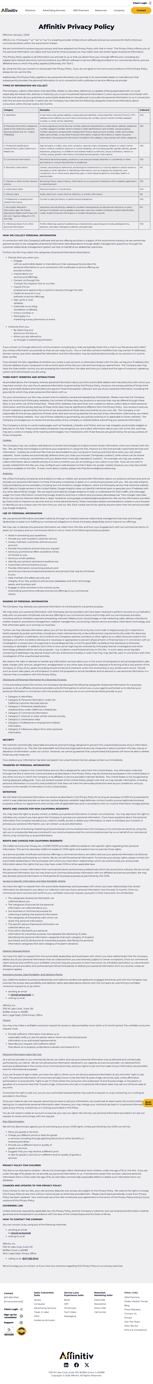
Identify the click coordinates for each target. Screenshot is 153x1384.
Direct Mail (100, 1308)
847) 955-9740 (30, 1258)
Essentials (99, 1300)
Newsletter (100, 1304)
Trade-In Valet (41, 1312)
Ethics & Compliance (135, 1330)
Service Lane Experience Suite (74, 1294)
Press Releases (132, 1309)
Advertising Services (45, 1308)
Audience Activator (44, 1320)
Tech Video (70, 1312)
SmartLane (70, 1308)
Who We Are (131, 1326)
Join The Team (132, 1321)
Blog (126, 1305)
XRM (36, 1316)
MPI (66, 1304)
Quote (37, 1300)
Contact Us (130, 1313)
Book (67, 1300)
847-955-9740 (11, 1297)
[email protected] (21, 994)
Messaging (70, 1316)
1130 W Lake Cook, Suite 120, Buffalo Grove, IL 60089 (77, 1372)
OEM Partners (132, 1297)
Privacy (128, 1317)
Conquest (39, 1304)
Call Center (100, 1312)
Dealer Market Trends (136, 1301)
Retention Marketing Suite (103, 1294)
